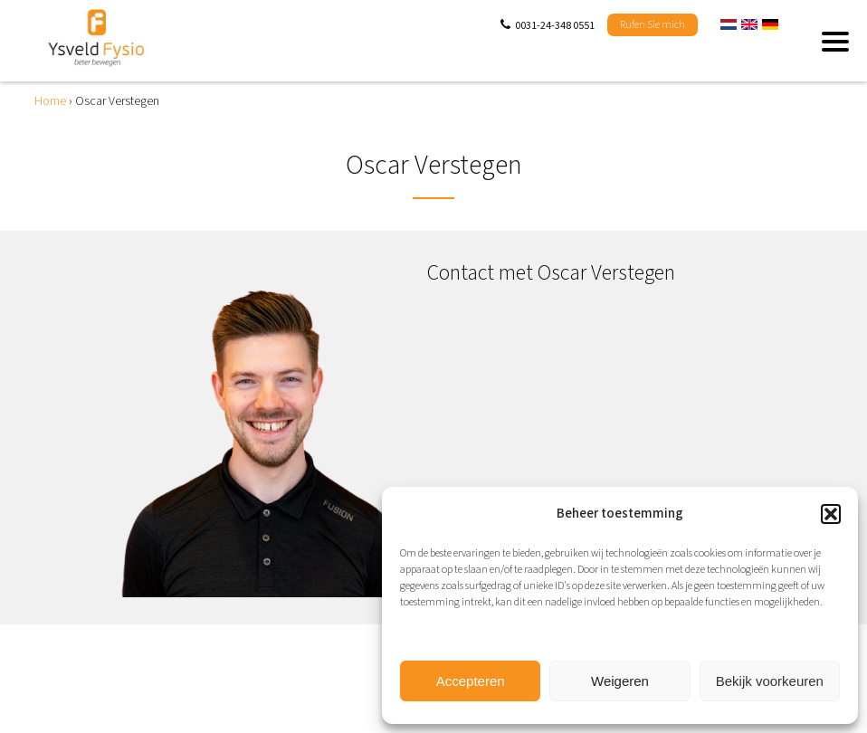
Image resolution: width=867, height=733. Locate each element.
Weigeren (620, 681)
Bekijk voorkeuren (770, 681)
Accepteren (470, 681)
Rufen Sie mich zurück (652, 27)
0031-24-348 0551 (555, 26)
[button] (831, 514)
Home (50, 101)
